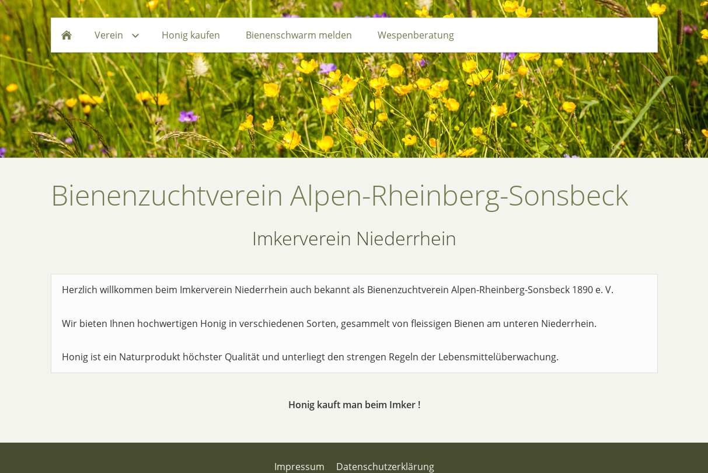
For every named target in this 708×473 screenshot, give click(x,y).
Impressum (299, 466)
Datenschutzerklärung (385, 466)
